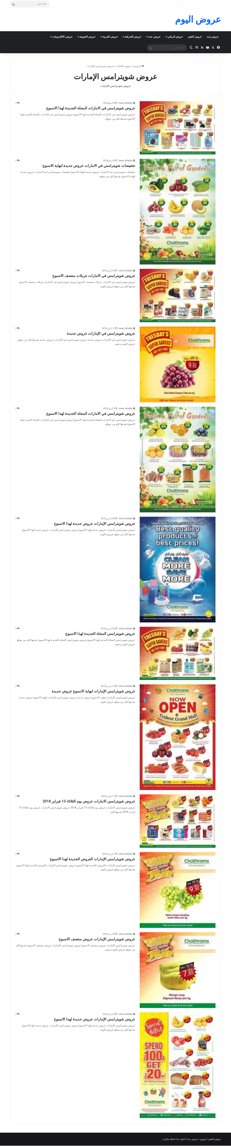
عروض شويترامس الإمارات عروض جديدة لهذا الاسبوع (94, 523)
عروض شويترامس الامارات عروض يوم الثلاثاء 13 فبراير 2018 (89, 801)
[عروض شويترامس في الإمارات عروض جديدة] (177, 364)
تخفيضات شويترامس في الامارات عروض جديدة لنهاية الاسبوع (88, 165)
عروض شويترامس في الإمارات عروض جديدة (101, 333)
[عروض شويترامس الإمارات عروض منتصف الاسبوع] (177, 970)
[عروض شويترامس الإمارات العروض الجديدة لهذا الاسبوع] (177, 890)
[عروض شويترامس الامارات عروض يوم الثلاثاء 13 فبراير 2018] (177, 821)
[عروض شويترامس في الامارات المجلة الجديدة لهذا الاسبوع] (177, 127)
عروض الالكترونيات (62, 36)
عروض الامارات (123, 66)
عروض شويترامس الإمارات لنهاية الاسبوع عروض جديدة (93, 691)
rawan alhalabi (125, 103)
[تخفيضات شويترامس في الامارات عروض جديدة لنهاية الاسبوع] (177, 211)
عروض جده (154, 36)
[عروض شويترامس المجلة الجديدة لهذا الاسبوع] (177, 653)
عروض (203, 1139)
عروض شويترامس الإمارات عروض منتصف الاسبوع (97, 939)
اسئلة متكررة (169, 1139)
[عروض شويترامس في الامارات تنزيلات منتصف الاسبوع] (177, 295)
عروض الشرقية (133, 36)
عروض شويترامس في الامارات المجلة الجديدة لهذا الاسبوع (90, 108)
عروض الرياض (175, 36)
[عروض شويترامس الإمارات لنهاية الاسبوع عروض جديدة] (177, 737)
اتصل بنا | (181, 1139)
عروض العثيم (195, 36)
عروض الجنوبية (87, 36)
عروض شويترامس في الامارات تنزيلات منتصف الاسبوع (93, 276)
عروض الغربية (110, 36)
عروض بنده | (192, 1139)
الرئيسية (138, 66)
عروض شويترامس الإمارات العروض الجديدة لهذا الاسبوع (92, 859)
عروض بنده (213, 36)
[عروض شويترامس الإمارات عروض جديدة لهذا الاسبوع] (177, 569)
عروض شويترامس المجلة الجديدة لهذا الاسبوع (100, 633)
